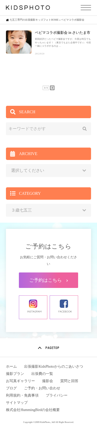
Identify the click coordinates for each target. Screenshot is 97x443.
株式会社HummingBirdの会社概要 (33, 410)
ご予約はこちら (48, 280)
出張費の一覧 (42, 374)
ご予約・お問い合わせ (42, 388)
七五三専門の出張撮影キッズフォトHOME (34, 19)
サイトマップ (17, 403)
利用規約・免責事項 (22, 395)
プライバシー (57, 395)
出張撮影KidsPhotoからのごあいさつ (53, 366)
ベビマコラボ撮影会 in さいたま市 (62, 33)
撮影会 (47, 381)
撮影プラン (15, 374)
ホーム (11, 366)
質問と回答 (69, 381)
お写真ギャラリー (20, 381)
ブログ (11, 388)
